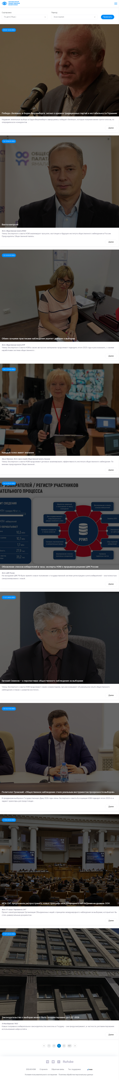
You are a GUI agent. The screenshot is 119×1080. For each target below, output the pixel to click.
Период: (54, 13)
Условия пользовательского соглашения (41, 1075)
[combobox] (25, 17)
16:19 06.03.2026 (9, 141)
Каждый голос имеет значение (18, 452)
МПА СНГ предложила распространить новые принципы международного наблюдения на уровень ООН (56, 903)
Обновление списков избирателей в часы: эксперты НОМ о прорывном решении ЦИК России (50, 566)
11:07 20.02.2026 (9, 934)
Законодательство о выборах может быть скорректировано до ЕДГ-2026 (40, 1017)
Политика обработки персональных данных (76, 1075)
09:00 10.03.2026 (9, 30)
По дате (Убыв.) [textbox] (10, 17)
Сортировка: (7, 13)
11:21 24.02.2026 (9, 597)
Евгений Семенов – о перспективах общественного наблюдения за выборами (42, 681)
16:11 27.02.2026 (9, 369)
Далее (111, 128)
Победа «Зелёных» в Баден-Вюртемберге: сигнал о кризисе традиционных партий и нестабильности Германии (59, 113)
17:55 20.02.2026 (9, 820)
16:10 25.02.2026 (9, 483)
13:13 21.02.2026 (9, 709)
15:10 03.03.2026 (9, 255)
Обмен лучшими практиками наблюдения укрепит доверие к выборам (38, 338)
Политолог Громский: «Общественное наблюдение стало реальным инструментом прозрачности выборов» (58, 792)
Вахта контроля (10, 224)
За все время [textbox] (59, 17)
